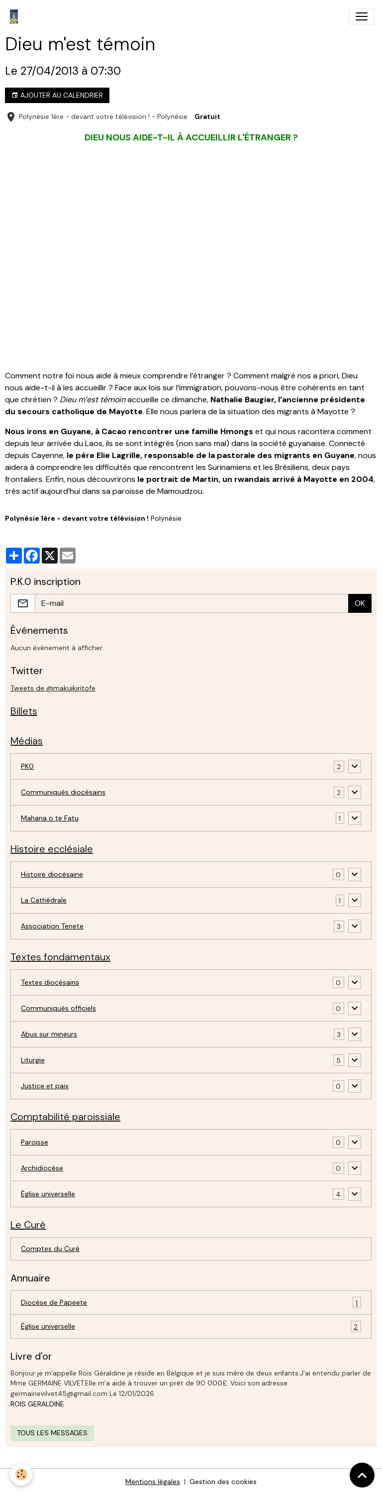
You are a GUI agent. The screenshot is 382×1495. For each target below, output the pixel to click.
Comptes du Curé (50, 1248)
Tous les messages (52, 1432)
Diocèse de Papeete (191, 1302)
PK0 (27, 766)
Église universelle (48, 1193)
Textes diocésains (50, 982)
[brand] (16, 16)
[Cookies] (21, 1474)
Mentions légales (152, 1481)
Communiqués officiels (58, 1008)
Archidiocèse (42, 1167)
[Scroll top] (362, 1475)
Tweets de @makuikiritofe (53, 688)
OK (360, 603)
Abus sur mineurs (49, 1034)
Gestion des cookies (223, 1481)
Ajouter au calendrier (57, 95)
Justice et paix (45, 1085)
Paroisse (34, 1142)
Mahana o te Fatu (50, 817)
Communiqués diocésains (63, 792)
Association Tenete (52, 925)
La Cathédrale (44, 900)
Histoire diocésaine (52, 874)
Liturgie (33, 1059)
